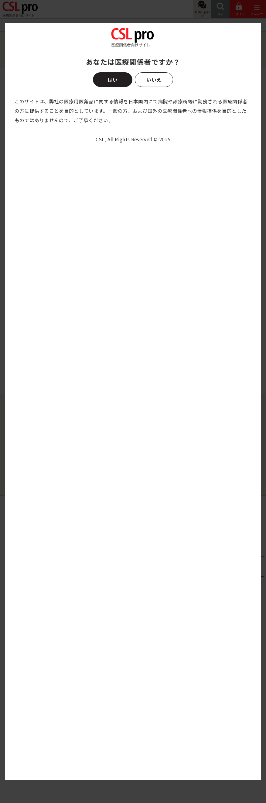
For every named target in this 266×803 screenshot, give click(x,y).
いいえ (153, 79)
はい (113, 79)
